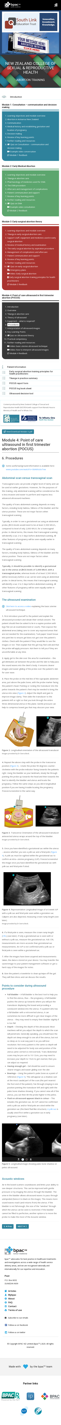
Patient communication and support (23, 192)
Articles (10, 1291)
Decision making (14, 133)
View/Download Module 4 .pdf (18, 431)
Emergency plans (16, 270)
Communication (14, 123)
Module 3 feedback (17, 284)
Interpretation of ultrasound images (23, 328)
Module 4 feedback (17, 353)
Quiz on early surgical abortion (22, 266)
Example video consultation (21, 207)
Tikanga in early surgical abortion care (24, 234)
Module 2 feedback (17, 210)
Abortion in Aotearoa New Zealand (23, 119)
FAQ (8, 1302)
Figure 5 (21, 1076)
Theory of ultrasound (17, 317)
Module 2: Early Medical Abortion (18, 166)
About (10, 1298)
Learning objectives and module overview (26, 115)
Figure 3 (14, 766)
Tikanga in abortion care (18, 178)
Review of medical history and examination (26, 245)
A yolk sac (51, 1109)
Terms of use (13, 1310)
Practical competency (17, 339)
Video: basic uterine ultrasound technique (27, 346)
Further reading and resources (21, 140)
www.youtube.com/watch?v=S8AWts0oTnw (26, 469)
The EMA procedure (16, 185)
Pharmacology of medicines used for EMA (26, 182)
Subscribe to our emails (16, 1317)
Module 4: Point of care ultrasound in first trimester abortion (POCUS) (28, 296)
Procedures (13, 324)
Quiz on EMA (14, 203)
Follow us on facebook (18, 1325)
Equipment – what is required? (21, 321)
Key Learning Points (16, 331)
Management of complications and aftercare (27, 252)
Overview (11, 310)
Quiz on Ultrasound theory (20, 335)
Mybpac (10, 1294)
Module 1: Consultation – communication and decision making (29, 106)
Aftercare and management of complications (27, 189)
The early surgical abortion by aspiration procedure (30, 248)
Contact (11, 1306)
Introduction (12, 306)
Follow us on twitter (16, 1332)
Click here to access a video (18, 606)
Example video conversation (21, 151)
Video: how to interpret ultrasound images (28, 349)
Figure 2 (21, 693)
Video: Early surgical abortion (21, 273)
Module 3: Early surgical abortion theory (22, 221)
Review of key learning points (20, 137)
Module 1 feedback (17, 155)
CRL (4, 936)
